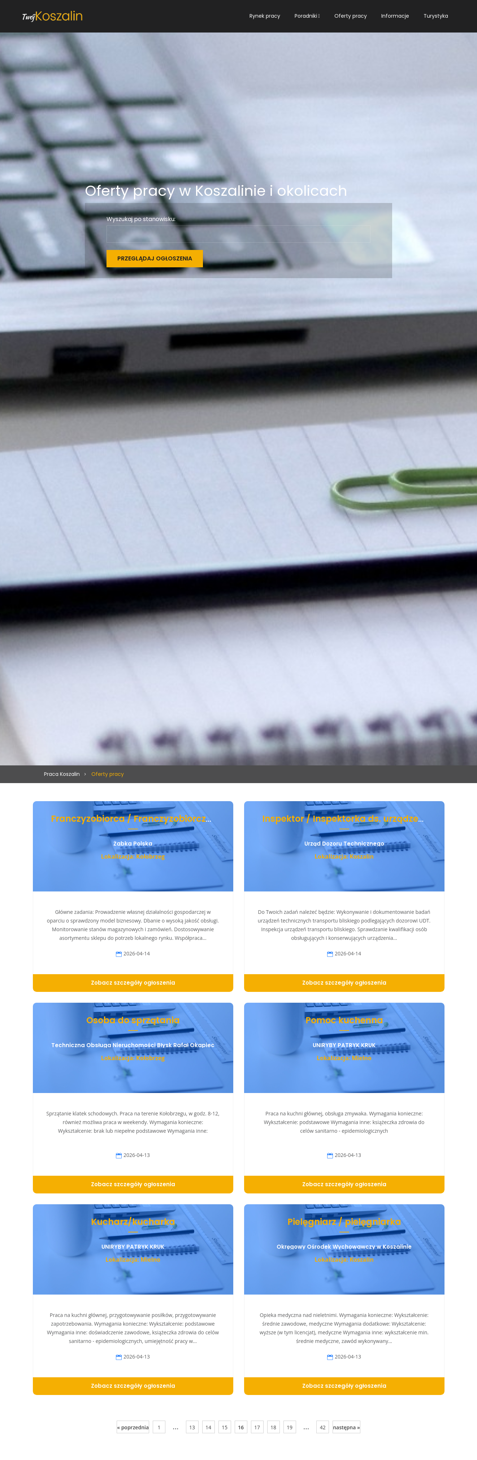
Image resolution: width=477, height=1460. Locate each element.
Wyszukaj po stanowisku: (141, 219)
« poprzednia (133, 1427)
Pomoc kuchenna (344, 1020)
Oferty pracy (350, 16)
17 (257, 1427)
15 (224, 1427)
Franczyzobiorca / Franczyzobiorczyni (135, 819)
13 (192, 1427)
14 (208, 1427)
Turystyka (436, 16)
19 (289, 1427)
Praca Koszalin (62, 774)
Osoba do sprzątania (133, 1020)
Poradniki (306, 16)
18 (273, 1427)
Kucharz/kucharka (133, 1222)
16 (241, 1427)
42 (323, 1427)
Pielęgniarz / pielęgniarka (344, 1222)
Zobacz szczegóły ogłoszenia (133, 982)
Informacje (395, 16)
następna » (346, 1427)
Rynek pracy (265, 16)
